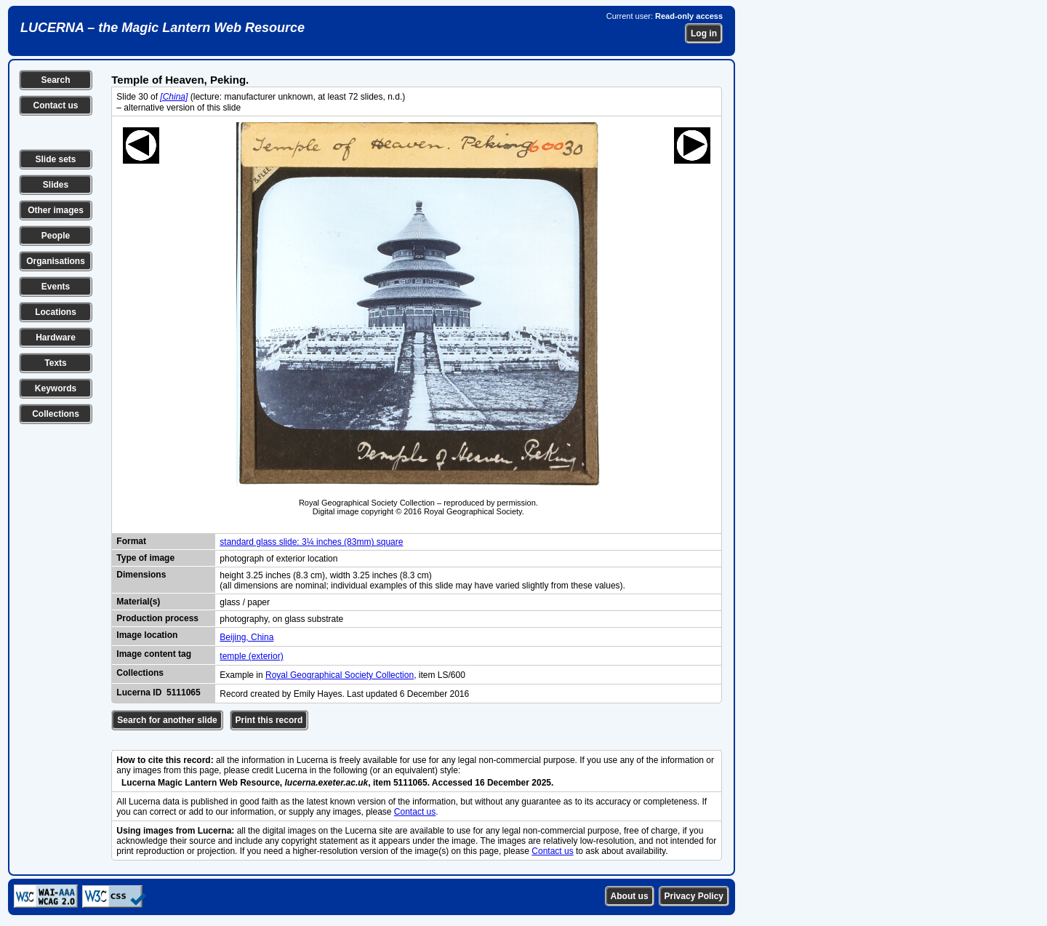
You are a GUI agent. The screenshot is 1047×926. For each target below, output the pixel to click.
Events (55, 287)
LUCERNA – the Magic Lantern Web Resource (162, 27)
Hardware (56, 337)
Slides (55, 185)
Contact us (55, 105)
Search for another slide (167, 720)
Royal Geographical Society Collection (339, 675)
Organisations (55, 261)
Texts (55, 363)
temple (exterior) (251, 656)
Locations (55, 312)
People (55, 236)
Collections (55, 414)
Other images (56, 210)
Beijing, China (246, 637)
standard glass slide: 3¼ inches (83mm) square (311, 542)
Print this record (269, 720)
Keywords (55, 388)
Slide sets (55, 159)
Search (55, 80)
